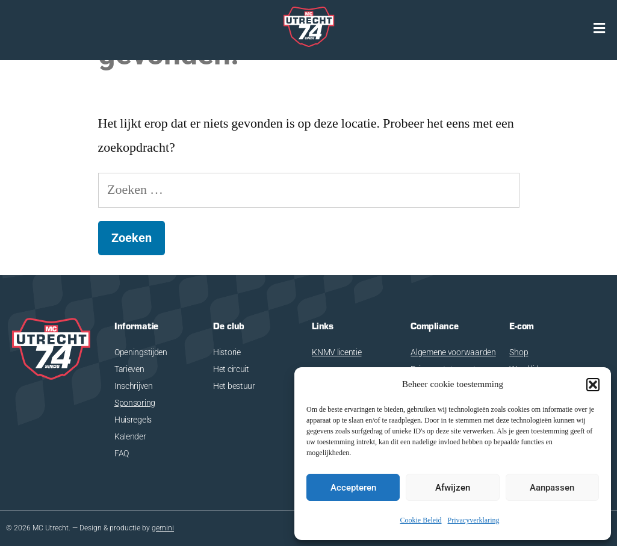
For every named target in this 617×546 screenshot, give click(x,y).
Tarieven (129, 369)
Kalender (130, 436)
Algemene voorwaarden (453, 352)
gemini (163, 528)
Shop (518, 352)
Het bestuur (234, 386)
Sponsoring (134, 403)
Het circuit (231, 369)
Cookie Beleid (421, 520)
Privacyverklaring (474, 520)
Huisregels (133, 419)
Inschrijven (133, 386)
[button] (593, 385)
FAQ (121, 453)
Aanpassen (552, 487)
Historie (227, 352)
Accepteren (353, 487)
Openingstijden (140, 352)
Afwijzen (452, 487)
